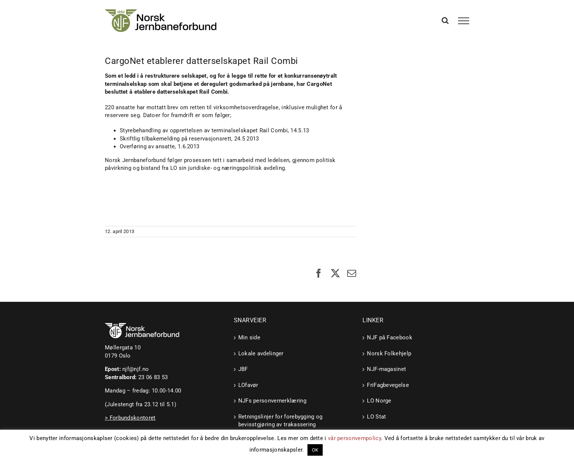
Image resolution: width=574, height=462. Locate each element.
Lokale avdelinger (261, 353)
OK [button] (315, 450)
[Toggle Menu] (464, 20)
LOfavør (248, 385)
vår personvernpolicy (354, 438)
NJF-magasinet (386, 369)
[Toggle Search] (445, 20)
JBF (243, 369)
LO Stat (376, 416)
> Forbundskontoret (130, 417)
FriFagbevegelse (388, 385)
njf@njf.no (135, 369)
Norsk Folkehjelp (389, 353)
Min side (249, 337)
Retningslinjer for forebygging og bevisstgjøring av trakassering (280, 420)
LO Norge (379, 400)
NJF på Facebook (389, 337)
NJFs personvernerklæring (272, 400)
